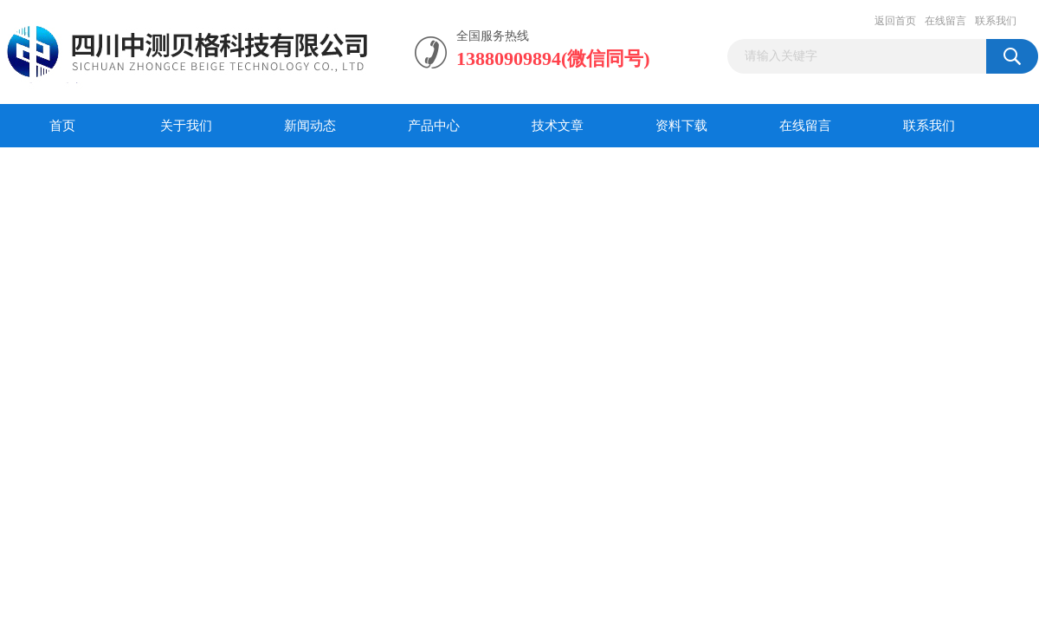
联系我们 (995, 21)
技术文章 (558, 126)
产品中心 (434, 126)
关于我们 (186, 126)
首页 (62, 126)
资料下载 (681, 126)
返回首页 (895, 21)
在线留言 (945, 21)
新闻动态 (310, 126)
